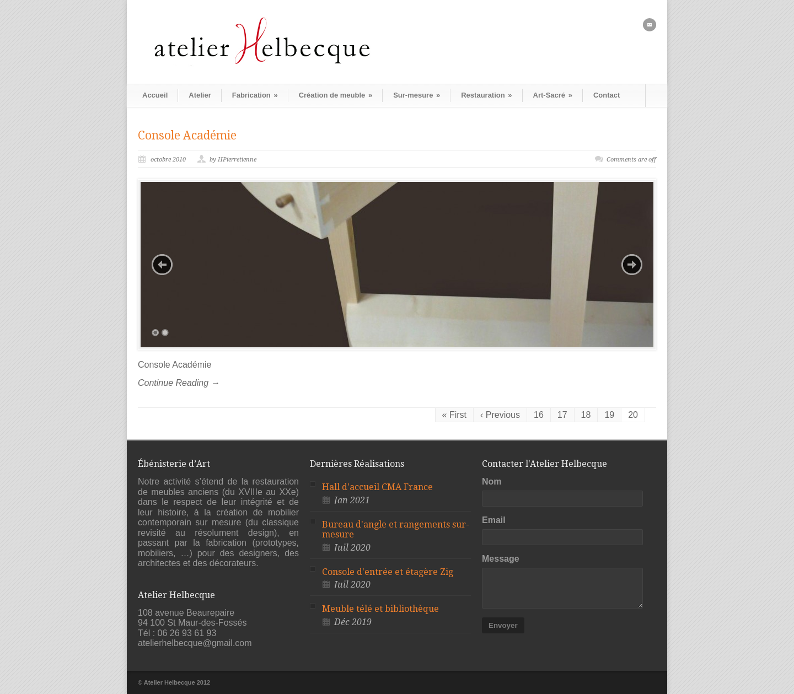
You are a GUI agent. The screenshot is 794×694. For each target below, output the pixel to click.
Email (494, 520)
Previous (162, 264)
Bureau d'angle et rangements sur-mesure (395, 529)
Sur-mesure (416, 95)
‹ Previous (500, 414)
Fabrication (255, 95)
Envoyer (503, 625)
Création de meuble (335, 95)
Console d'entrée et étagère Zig (387, 572)
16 (539, 414)
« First (454, 414)
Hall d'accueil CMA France (377, 487)
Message (500, 558)
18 (586, 414)
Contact (606, 95)
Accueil (155, 95)
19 (609, 414)
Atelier (200, 95)
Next (631, 264)
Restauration (486, 95)
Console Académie (187, 135)
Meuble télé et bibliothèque (380, 609)
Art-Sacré (552, 95)
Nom (492, 481)
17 (562, 414)
